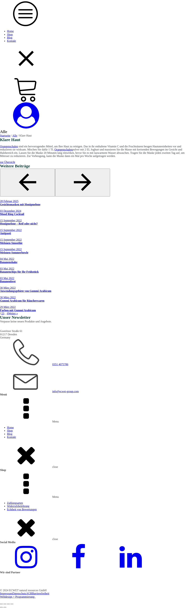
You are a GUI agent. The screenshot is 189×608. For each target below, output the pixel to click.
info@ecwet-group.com (65, 391)
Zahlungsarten (15, 502)
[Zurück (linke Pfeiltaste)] (1, 607)
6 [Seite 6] (7, 313)
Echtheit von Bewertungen (22, 509)
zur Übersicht (7, 162)
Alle (14, 135)
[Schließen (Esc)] (11, 604)
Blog (9, 37)
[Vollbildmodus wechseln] (4, 604)
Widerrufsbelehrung (18, 506)
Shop (10, 34)
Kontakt (11, 40)
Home (10, 31)
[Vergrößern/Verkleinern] (1, 604)
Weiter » (13, 313)
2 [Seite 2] (2, 313)
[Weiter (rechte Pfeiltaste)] (4, 607)
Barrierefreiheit (40, 593)
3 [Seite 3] (3, 313)
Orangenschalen (9, 146)
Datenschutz (19, 593)
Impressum (6, 593)
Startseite (5, 135)
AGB (29, 593)
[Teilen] (8, 604)
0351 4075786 (60, 364)
